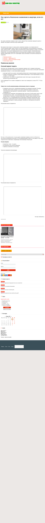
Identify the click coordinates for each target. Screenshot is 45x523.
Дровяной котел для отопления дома (7, 289)
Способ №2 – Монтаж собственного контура (11, 59)
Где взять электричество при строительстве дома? (10, 293)
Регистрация (3, 272)
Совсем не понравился (6, 305)
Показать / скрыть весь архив (6, 337)
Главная (2, 346)
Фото (9, 346)
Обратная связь (19, 346)
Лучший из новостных (6, 300)
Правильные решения (7, 57)
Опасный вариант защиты (8, 60)
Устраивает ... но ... (5, 303)
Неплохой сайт (4, 302)
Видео (12, 346)
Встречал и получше (5, 304)
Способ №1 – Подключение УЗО (9, 58)
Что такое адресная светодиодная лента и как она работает (11, 282)
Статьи (6, 346)
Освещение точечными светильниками (8, 286)
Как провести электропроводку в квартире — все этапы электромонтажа (7, 237)
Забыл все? (8, 272)
